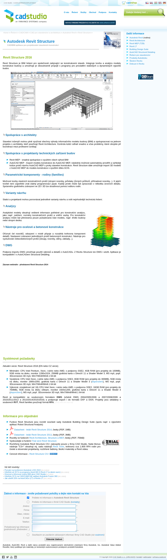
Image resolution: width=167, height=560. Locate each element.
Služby (83, 12)
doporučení (97, 381)
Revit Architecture (137, 40)
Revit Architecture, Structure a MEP (46, 438)
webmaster (147, 557)
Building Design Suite (139, 49)
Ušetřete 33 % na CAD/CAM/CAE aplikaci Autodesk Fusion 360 (31, 476)
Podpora (102, 12)
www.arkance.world (107, 23)
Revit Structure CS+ (43, 454)
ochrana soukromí (159, 557)
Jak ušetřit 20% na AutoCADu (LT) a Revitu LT (24, 478)
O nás (66, 12)
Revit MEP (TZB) (137, 43)
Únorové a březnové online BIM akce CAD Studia (25, 474)
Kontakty (113, 12)
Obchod (92, 12)
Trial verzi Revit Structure (44, 441)
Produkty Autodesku (138, 58)
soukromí (99, 535)
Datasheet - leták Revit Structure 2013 (31, 434)
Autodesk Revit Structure (31, 41)
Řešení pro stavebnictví (140, 55)
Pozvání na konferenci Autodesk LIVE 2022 (23, 470)
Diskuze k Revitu (137, 64)
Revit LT (133, 46)
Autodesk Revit (136, 37)
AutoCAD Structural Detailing (142, 52)
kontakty (75, 502)
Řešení (75, 12)
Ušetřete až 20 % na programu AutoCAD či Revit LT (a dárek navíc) (33, 472)
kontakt (139, 557)
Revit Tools (58, 446)
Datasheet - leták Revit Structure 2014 (31, 429)
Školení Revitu (136, 61)
